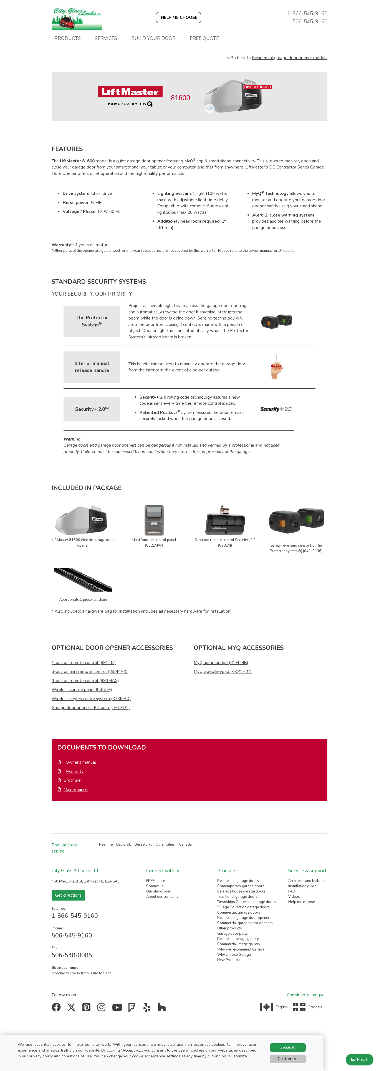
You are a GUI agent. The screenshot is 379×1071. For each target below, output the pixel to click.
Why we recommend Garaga (240, 949)
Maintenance (76, 789)
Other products (229, 928)
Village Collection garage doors (243, 907)
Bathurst (123, 844)
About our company (162, 896)
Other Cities (165, 844)
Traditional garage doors (237, 896)
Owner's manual (81, 762)
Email (362, 1060)
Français (315, 1007)
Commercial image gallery (238, 944)
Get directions (68, 895)
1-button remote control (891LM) (84, 662)
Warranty (75, 771)
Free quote (204, 38)
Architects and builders (307, 880)
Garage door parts (232, 933)
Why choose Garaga (234, 954)
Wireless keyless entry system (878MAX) (91, 699)
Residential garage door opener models (289, 58)
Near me (106, 844)
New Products (228, 959)
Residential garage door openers (244, 917)
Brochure (72, 780)
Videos (294, 896)
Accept (288, 1047)
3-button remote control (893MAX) (85, 680)
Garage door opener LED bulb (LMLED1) (91, 707)
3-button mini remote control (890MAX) (90, 671)
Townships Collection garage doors (246, 901)
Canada (185, 844)
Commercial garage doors (238, 912)
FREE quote (155, 880)
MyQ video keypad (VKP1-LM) (223, 671)
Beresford (143, 844)
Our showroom (158, 891)
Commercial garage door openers (245, 923)
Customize (288, 1059)
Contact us (154, 886)
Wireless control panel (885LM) (82, 689)
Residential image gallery (238, 938)
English (282, 1007)
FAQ (291, 891)
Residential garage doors (238, 880)
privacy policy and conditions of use (60, 1056)
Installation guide (302, 886)
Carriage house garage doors (241, 891)
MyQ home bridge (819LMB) (221, 662)
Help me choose (301, 901)
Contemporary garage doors (240, 886)
